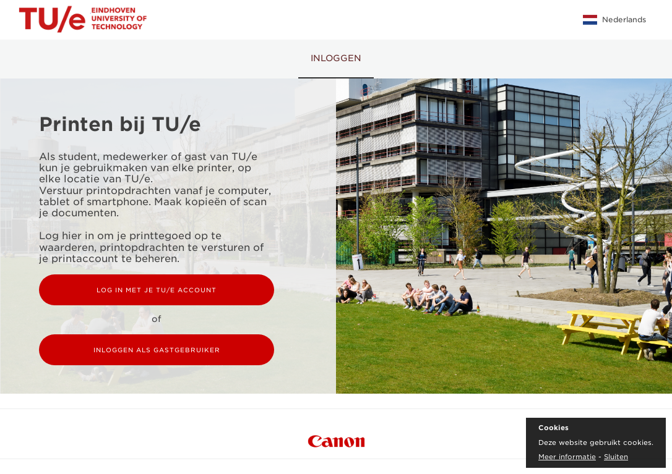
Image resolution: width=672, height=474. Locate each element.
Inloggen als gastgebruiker (156, 349)
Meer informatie (567, 456)
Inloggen (336, 58)
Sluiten (616, 456)
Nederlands (614, 20)
